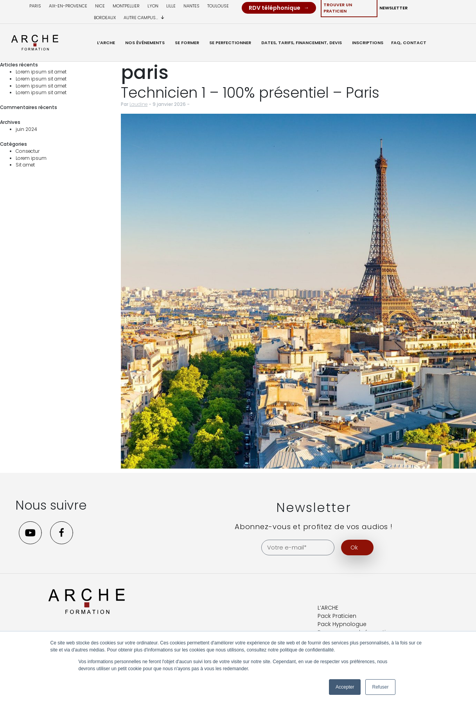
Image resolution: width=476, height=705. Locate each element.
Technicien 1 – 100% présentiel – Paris (250, 92)
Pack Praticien (337, 616)
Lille (171, 6)
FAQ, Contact (408, 42)
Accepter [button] (345, 687)
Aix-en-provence (68, 6)
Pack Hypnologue (342, 624)
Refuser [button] (380, 687)
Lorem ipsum (31, 158)
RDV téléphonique (274, 8)
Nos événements (145, 42)
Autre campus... (144, 17)
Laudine (138, 104)
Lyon (152, 6)
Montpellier (126, 6)
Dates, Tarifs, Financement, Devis (301, 42)
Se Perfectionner (230, 42)
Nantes (191, 6)
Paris (35, 6)
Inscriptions (367, 42)
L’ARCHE (106, 42)
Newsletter (393, 8)
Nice (100, 6)
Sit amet (25, 165)
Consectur (28, 151)
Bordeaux (105, 17)
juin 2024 (26, 129)
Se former (187, 42)
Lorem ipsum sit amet (41, 72)
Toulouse (218, 6)
